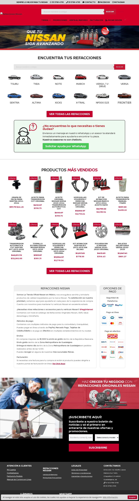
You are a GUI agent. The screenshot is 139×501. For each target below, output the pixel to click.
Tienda (44, 20)
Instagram (118, 2)
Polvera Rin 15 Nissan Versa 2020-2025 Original (101, 246)
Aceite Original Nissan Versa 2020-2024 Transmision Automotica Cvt (59, 203)
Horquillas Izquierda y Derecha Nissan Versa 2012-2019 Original (80, 202)
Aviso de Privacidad (79, 470)
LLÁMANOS (26, 493)
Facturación (96, 20)
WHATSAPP (65, 493)
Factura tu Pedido (15, 476)
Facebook (104, 2)
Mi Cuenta (11, 469)
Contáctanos (13, 473)
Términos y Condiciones (81, 473)
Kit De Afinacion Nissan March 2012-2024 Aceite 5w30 (101, 201)
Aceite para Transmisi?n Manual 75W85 (122, 200)
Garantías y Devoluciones (81, 476)
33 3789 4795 (57, 2)
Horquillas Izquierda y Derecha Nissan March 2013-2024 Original (58, 248)
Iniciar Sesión (113, 20)
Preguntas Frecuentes (52, 477)
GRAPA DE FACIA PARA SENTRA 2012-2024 (17, 200)
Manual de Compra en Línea (19, 479)
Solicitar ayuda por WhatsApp (65, 146)
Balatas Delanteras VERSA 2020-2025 (122, 246)
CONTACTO (89, 2)
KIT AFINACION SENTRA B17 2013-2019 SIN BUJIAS (80, 246)
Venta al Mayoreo (78, 20)
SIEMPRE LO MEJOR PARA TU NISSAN (32, 2)
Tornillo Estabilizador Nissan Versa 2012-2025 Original (38, 247)
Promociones (60, 20)
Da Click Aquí (59, 363)
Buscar (110, 11)
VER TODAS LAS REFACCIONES (69, 114)
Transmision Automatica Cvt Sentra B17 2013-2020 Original (16, 247)
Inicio (121, 11)
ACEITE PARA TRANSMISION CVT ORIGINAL (38, 199)
